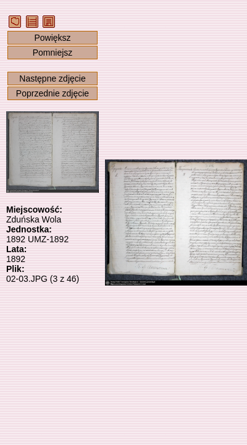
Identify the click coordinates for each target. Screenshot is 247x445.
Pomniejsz (53, 52)
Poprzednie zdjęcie (52, 93)
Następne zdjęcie (52, 78)
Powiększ (52, 38)
